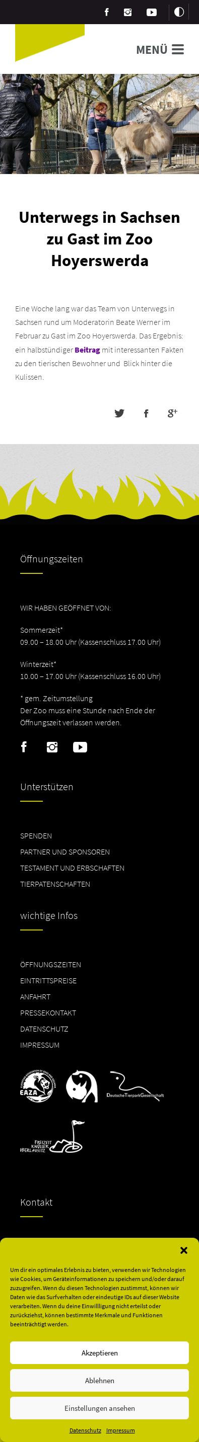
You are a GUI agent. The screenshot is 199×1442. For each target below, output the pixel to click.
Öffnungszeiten (50, 964)
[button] (184, 1250)
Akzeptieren (100, 1353)
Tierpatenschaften (55, 884)
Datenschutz (85, 1430)
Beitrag (87, 350)
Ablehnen (99, 1380)
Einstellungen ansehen (99, 1408)
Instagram (52, 747)
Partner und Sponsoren (65, 851)
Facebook (24, 747)
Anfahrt (35, 996)
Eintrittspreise (48, 980)
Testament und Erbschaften (72, 868)
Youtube (80, 747)
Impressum (120, 1430)
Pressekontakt (48, 1012)
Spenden (36, 835)
